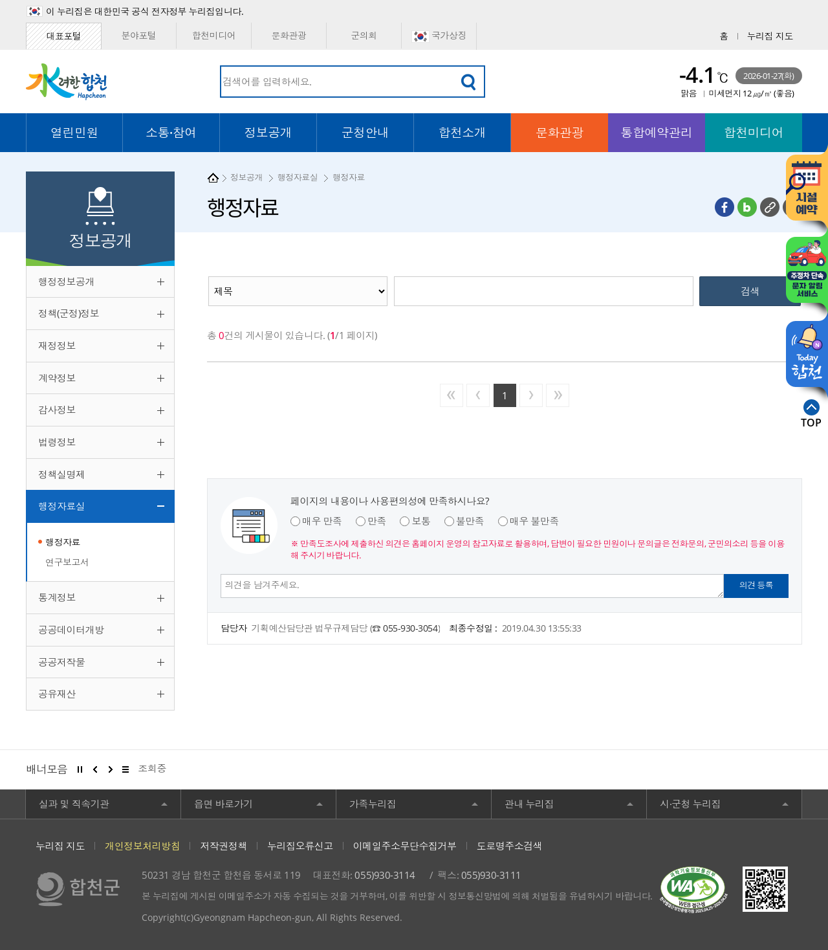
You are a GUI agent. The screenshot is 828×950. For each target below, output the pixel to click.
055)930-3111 (491, 874)
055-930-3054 (410, 628)
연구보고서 (67, 562)
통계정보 (57, 597)
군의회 (364, 35)
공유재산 (57, 693)
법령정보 (57, 442)
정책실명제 (61, 474)
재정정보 (57, 345)
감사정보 (57, 409)
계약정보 (57, 377)
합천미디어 (214, 35)
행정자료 (62, 542)
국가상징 (438, 36)
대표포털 (63, 36)
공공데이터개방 (71, 629)
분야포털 (138, 35)
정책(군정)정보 (68, 313)
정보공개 (246, 177)
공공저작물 (61, 662)
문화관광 (288, 35)
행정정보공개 (66, 281)
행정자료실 (61, 506)
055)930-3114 (384, 874)
